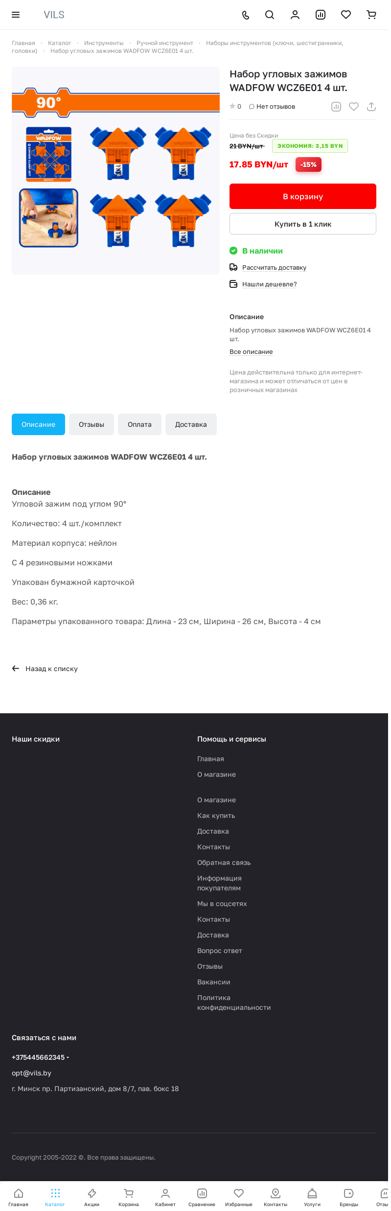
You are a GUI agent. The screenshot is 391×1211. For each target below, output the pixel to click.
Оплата (140, 424)
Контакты (213, 846)
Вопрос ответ (219, 950)
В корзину (303, 196)
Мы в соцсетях (222, 903)
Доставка (191, 424)
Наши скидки (36, 738)
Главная (210, 758)
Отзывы (91, 424)
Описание (38, 424)
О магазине (216, 774)
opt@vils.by (31, 1073)
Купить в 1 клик (303, 223)
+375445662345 (38, 1057)
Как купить (216, 815)
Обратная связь (224, 862)
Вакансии (213, 982)
